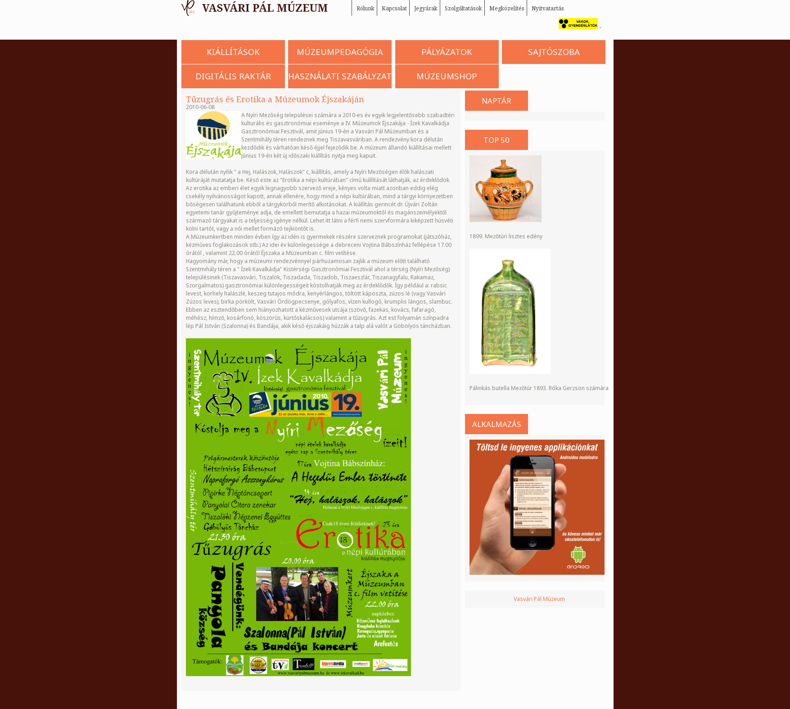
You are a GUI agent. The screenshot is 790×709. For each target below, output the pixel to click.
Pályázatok (446, 51)
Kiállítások (233, 51)
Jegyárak (426, 8)
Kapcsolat (394, 8)
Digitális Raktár (233, 76)
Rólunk (366, 8)
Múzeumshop (446, 76)
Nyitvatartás (548, 8)
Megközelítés (506, 8)
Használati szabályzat (340, 76)
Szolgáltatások (463, 8)
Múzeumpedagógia (340, 51)
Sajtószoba (554, 51)
